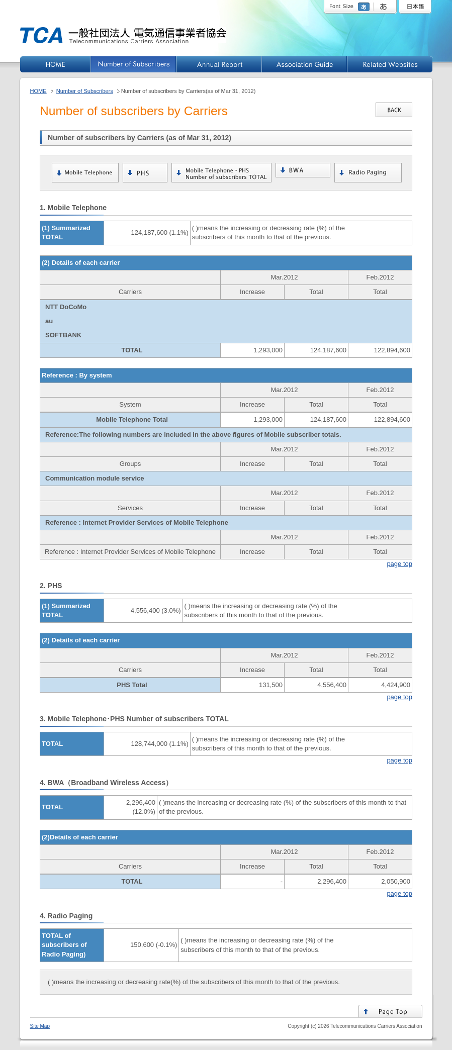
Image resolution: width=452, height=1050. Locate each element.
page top (399, 563)
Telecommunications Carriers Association (375, 1026)
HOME (38, 91)
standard (365, 7)
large (385, 7)
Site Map (40, 1026)
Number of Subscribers (84, 91)
